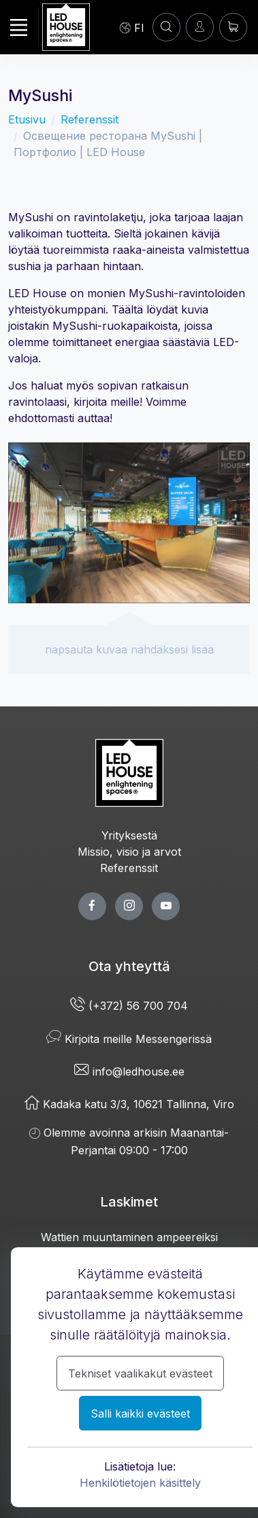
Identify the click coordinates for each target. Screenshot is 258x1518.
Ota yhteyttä (129, 966)
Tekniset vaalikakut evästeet (140, 1373)
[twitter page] (129, 906)
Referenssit (89, 119)
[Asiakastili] (166, 27)
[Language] (132, 27)
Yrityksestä (129, 835)
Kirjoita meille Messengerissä (129, 1039)
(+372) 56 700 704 (129, 1005)
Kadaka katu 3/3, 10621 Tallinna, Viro (129, 1104)
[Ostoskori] (233, 27)
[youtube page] (166, 906)
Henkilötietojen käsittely (140, 1482)
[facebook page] (92, 906)
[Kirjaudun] (200, 27)
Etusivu (27, 119)
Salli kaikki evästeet (140, 1413)
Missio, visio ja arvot (129, 851)
